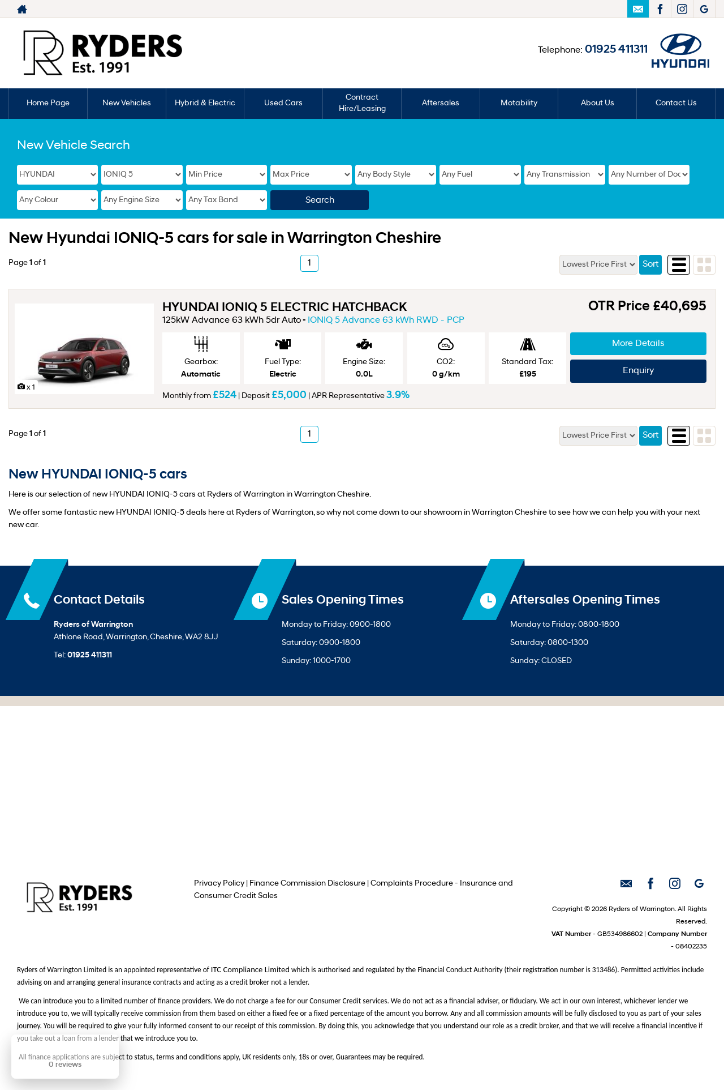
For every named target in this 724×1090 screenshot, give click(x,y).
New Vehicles (126, 103)
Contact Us (676, 103)
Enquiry (638, 370)
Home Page (48, 103)
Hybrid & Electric (205, 103)
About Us (597, 103)
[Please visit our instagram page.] (682, 9)
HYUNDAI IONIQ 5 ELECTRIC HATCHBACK (284, 307)
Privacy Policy (219, 883)
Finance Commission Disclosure (307, 883)
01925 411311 (616, 49)
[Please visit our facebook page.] (660, 9)
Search (319, 200)
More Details (638, 343)
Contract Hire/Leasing (362, 103)
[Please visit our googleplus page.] (704, 9)
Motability (519, 103)
